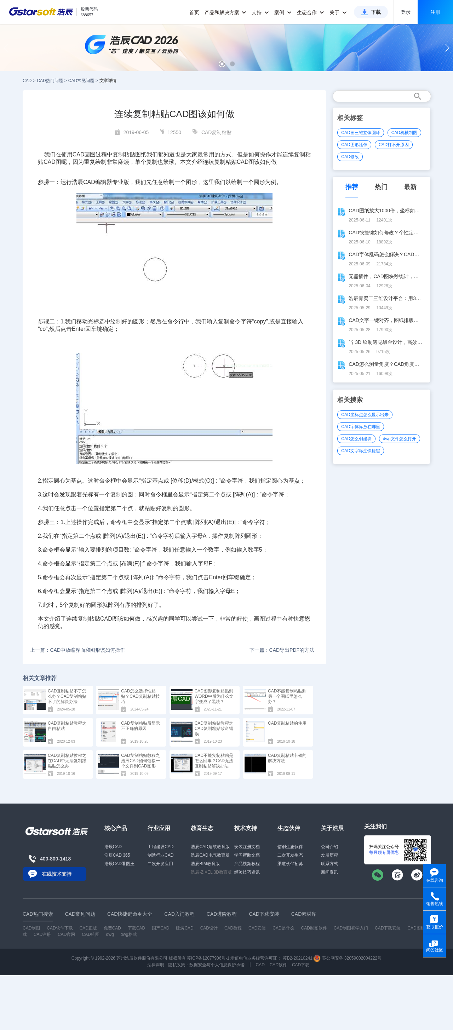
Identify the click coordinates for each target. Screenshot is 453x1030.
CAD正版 (88, 928)
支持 (260, 12)
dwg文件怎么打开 (399, 438)
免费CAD (112, 928)
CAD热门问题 (50, 80)
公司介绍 (329, 846)
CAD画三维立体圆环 (360, 132)
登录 (406, 12)
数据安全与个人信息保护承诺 (217, 964)
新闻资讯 (329, 872)
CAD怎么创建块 (356, 438)
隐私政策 (176, 964)
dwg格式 (129, 934)
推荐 (351, 186)
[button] (222, 64)
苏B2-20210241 (297, 958)
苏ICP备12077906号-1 (208, 958)
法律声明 (155, 964)
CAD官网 (66, 934)
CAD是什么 (283, 928)
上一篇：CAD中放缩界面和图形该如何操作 (77, 650)
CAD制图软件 (314, 928)
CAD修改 (350, 156)
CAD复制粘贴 (216, 132)
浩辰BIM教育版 (205, 863)
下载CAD (136, 928)
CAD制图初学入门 (351, 928)
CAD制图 (31, 928)
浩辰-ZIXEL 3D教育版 (211, 872)
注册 (435, 12)
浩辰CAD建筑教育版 (210, 846)
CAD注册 (42, 934)
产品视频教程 (247, 863)
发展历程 (329, 855)
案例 (283, 12)
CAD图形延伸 (354, 144)
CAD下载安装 (388, 928)
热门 (381, 186)
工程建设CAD (160, 846)
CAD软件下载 (60, 928)
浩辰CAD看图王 (119, 863)
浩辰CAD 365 (117, 855)
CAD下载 (300, 964)
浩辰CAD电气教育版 (210, 855)
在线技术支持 (56, 874)
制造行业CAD (160, 855)
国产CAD (160, 928)
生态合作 (310, 12)
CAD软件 (278, 964)
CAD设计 (209, 928)
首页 (194, 12)
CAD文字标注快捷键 (360, 450)
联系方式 (329, 863)
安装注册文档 (247, 846)
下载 (376, 12)
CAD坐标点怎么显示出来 (364, 414)
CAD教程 (233, 928)
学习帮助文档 (247, 855)
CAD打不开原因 (394, 144)
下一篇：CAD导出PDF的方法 (282, 650)
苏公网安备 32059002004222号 (348, 958)
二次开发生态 (290, 855)
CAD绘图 (90, 934)
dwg (110, 934)
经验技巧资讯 (247, 872)
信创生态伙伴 (290, 846)
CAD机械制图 (404, 132)
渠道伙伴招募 (290, 863)
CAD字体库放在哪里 (360, 426)
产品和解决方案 (226, 12)
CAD (27, 80)
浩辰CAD (113, 846)
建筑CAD (184, 928)
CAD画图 (84, 154)
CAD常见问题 (81, 80)
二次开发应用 (160, 863)
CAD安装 (257, 928)
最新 (410, 186)
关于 (338, 12)
